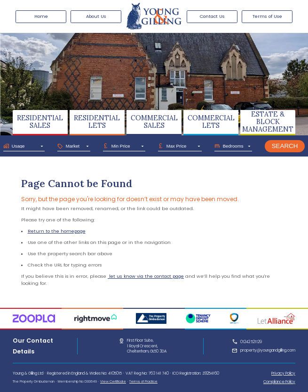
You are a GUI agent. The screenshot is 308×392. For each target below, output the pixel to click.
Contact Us (212, 16)
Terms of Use (267, 16)
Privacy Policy (283, 373)
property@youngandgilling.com (267, 350)
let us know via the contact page (146, 276)
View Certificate (113, 381)
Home (41, 16)
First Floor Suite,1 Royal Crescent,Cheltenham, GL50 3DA (146, 346)
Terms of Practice (143, 381)
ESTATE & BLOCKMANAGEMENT (267, 121)
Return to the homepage (57, 231)
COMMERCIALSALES (154, 122)
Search (285, 145)
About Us (96, 16)
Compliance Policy (279, 381)
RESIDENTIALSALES (40, 122)
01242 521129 (251, 342)
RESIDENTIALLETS (97, 122)
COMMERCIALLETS (211, 122)
